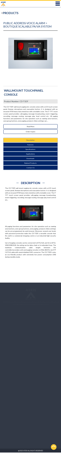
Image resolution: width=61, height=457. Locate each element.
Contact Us (31, 168)
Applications (30, 154)
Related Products (30, 163)
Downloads (30, 158)
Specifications (30, 149)
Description (30, 140)
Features (30, 145)
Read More (30, 126)
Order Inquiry (30, 132)
